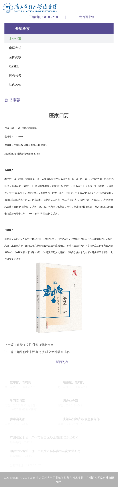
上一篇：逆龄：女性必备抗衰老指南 (29, 344)
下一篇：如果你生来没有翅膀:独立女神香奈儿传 (37, 352)
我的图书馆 (86, 17)
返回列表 (62, 362)
